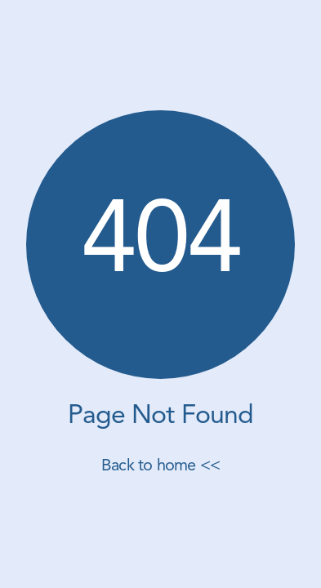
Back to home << (160, 466)
